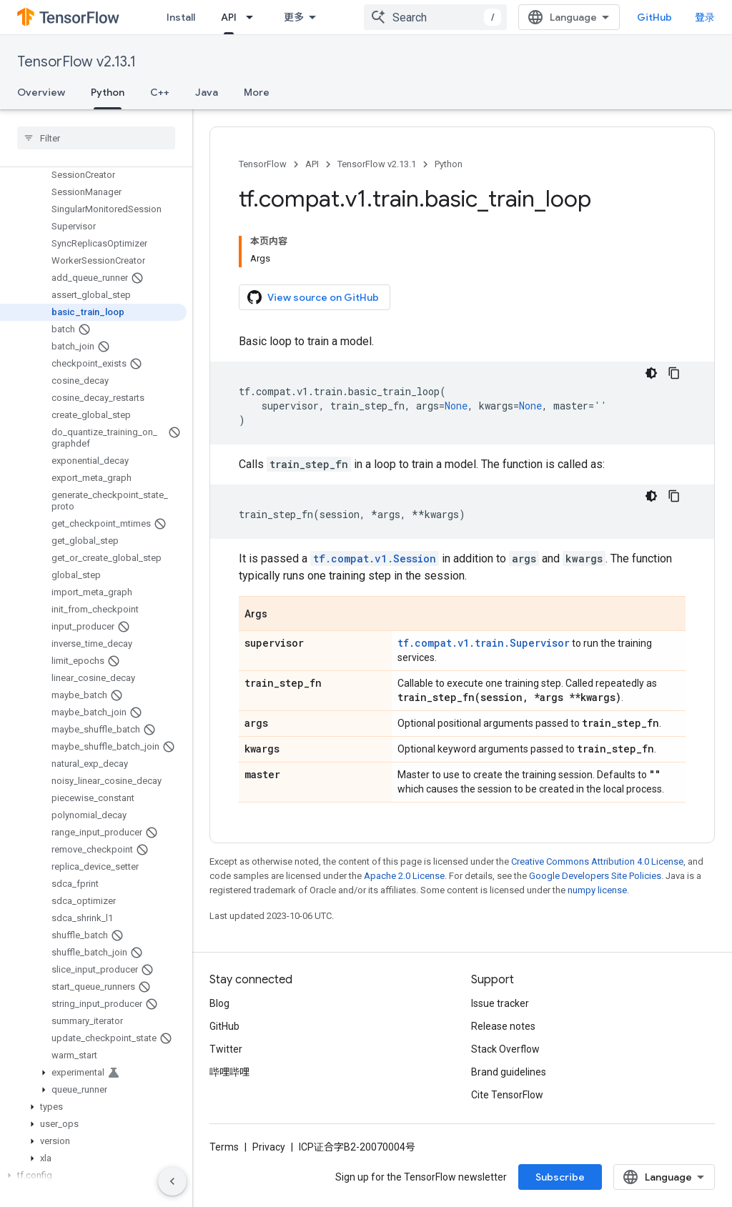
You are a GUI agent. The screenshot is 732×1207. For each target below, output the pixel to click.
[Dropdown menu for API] (254, 17)
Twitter (225, 1049)
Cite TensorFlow (507, 1095)
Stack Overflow (505, 1049)
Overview (41, 92)
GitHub (654, 17)
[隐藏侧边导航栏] (172, 1181)
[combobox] (435, 17)
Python (449, 164)
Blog (219, 1003)
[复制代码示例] (674, 373)
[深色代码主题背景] (651, 373)
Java (206, 92)
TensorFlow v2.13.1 (76, 62)
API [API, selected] (229, 17)
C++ (159, 92)
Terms (224, 1147)
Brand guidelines (508, 1072)
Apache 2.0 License (404, 875)
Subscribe (560, 1177)
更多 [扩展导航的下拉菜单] (294, 17)
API (312, 164)
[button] (93, 1072)
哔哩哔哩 (229, 1072)
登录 (705, 17)
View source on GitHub (313, 297)
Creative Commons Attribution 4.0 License (597, 861)
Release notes (503, 1026)
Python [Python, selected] (107, 92)
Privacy (268, 1147)
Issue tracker (500, 1003)
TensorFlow (263, 164)
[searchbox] (96, 137)
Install (181, 17)
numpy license (597, 890)
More (256, 92)
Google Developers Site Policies (595, 875)
